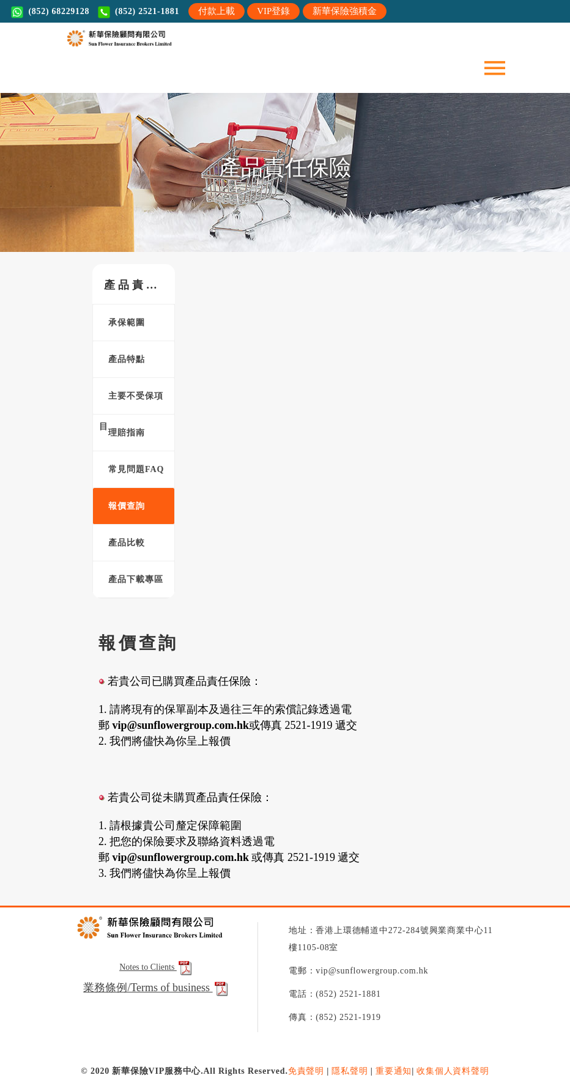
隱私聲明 (349, 1071)
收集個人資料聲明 (452, 1071)
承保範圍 (122, 322)
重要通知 (394, 1071)
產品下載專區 (131, 579)
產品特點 (122, 359)
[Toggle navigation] (494, 67)
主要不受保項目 (131, 403)
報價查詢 (122, 506)
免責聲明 (306, 1071)
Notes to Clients (156, 967)
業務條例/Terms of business (147, 987)
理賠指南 (122, 432)
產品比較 (122, 542)
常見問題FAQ (132, 469)
